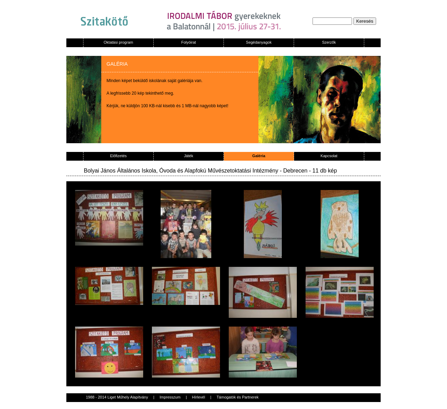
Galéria (258, 156)
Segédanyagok (258, 42)
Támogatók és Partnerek (237, 397)
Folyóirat (188, 42)
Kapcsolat (329, 156)
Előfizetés (118, 156)
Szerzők (329, 42)
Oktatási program (118, 42)
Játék (188, 156)
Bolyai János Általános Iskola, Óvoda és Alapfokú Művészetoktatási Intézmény (181, 171)
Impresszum (170, 397)
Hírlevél (198, 397)
